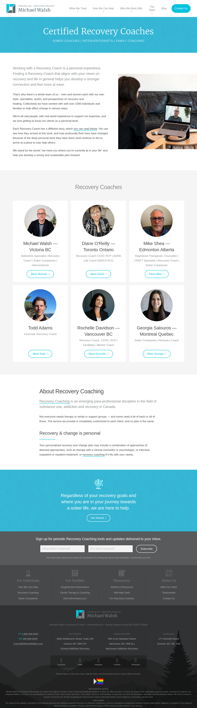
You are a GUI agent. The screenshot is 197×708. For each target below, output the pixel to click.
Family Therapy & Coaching (75, 592)
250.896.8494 (30, 638)
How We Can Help (103, 10)
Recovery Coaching (54, 401)
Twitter (80, 662)
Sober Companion (28, 598)
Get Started (97, 518)
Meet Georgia (155, 353)
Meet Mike (155, 274)
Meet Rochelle (97, 353)
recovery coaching (93, 454)
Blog (164, 8)
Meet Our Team (168, 587)
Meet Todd (39, 353)
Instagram (98, 662)
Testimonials (168, 592)
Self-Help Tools (122, 592)
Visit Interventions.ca (75, 598)
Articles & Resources (122, 587)
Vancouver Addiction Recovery (122, 648)
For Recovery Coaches (122, 598)
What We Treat (77, 10)
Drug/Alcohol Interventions (75, 587)
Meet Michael (39, 274)
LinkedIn (117, 662)
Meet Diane (97, 274)
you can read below (85, 128)
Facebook (61, 662)
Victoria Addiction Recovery (75, 648)
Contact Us (181, 8)
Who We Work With (131, 10)
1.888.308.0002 (30, 634)
